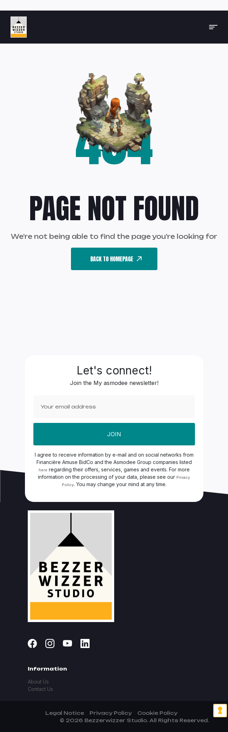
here (43, 470)
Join (114, 434)
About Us (38, 682)
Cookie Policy (157, 713)
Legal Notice (64, 713)
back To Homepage (116, 259)
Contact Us (40, 689)
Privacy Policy (111, 713)
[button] (213, 27)
